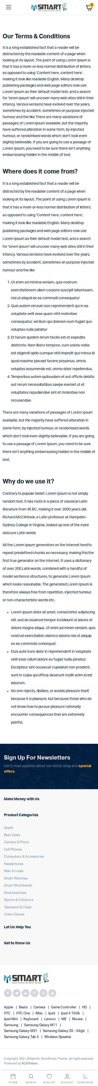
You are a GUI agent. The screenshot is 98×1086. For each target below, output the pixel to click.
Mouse (77, 1019)
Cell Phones (13, 849)
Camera (39, 1007)
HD (85, 1007)
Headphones (14, 864)
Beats (23, 1007)
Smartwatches (15, 893)
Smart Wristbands (18, 885)
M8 (64, 1019)
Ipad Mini (11, 1019)
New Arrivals (14, 871)
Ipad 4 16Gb (71, 1013)
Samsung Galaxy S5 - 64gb (64, 1031)
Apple (8, 828)
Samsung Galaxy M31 (21, 1031)
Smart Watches (16, 878)
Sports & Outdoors (18, 900)
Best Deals (12, 835)
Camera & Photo (16, 842)
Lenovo (50, 1019)
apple (9, 1007)
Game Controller (64, 1007)
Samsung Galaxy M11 (41, 1025)
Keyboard (31, 1019)
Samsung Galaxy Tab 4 (21, 1037)
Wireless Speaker (57, 1037)
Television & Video (18, 907)
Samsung (11, 1025)
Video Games (14, 914)
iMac (40, 1013)
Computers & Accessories (24, 856)
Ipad (52, 1013)
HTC (7, 1013)
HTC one (23, 1013)
